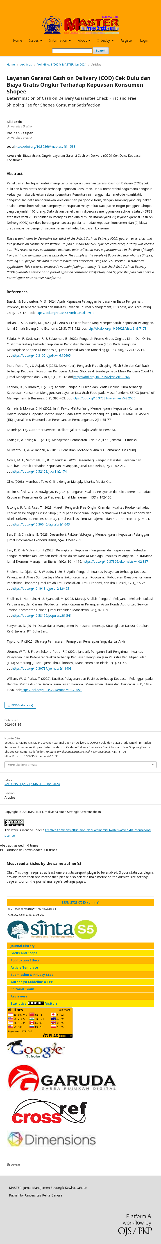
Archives (26, 64)
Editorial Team (22, 989)
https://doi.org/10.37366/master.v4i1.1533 (44, 146)
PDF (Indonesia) (22, 705)
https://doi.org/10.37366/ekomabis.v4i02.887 (115, 561)
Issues (34, 40)
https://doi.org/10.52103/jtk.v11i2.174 (39, 471)
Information (58, 40)
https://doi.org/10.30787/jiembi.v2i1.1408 (42, 668)
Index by (104, 40)
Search (100, 50)
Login (144, 40)
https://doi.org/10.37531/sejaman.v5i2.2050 (103, 398)
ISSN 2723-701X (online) (81, 902)
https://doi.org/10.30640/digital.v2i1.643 (41, 524)
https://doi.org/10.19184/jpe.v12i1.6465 (40, 588)
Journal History (23, 946)
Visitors (51, 1003)
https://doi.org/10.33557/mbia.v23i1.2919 (65, 312)
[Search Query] (72, 50)
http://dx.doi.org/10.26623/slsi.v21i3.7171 (116, 328)
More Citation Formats (22, 765)
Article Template (24, 967)
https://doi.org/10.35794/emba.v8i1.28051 (51, 690)
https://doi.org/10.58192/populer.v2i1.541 (42, 615)
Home (17, 40)
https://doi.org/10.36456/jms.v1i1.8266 (101, 377)
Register (127, 40)
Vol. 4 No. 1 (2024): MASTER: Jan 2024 (61, 64)
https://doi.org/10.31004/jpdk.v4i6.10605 (41, 355)
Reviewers (19, 996)
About (83, 40)
